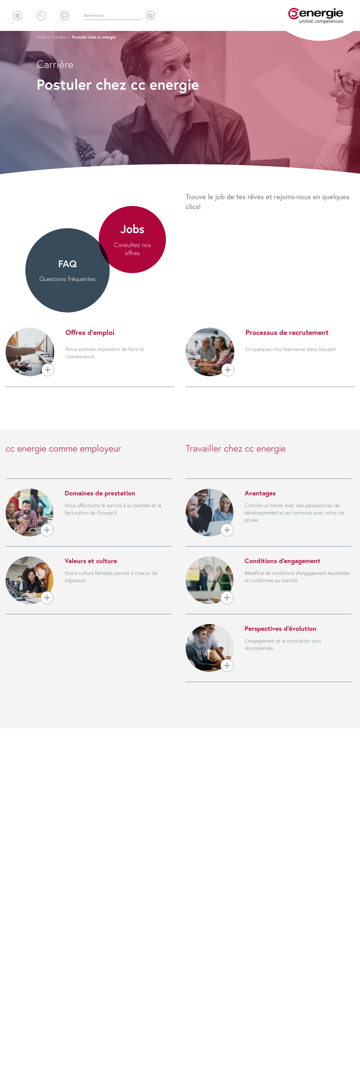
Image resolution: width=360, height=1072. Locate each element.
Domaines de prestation (100, 493)
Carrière (59, 37)
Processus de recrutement (287, 332)
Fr (41, 15)
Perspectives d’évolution (280, 628)
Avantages (260, 493)
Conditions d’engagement (282, 560)
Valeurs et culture (91, 560)
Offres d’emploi (90, 332)
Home (42, 37)
